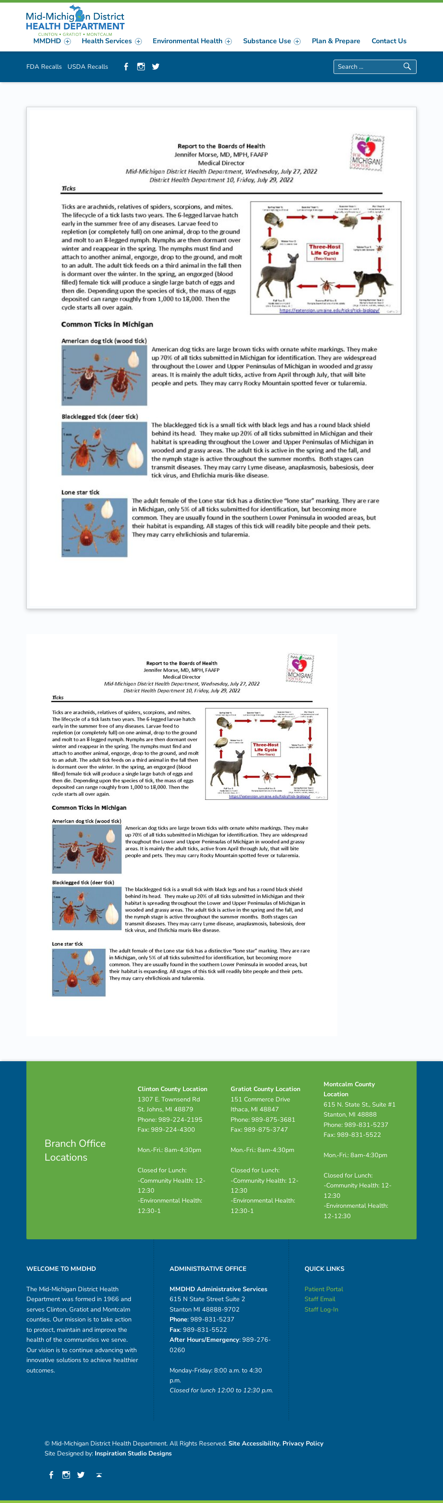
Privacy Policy (303, 1443)
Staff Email (320, 1299)
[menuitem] (52, 41)
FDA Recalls (44, 66)
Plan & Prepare (336, 41)
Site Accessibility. (254, 1443)
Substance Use (272, 41)
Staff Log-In (321, 1309)
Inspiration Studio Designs (133, 1453)
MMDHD (52, 41)
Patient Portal (324, 1289)
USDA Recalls (87, 66)
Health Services (111, 41)
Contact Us (389, 41)
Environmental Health (192, 41)
